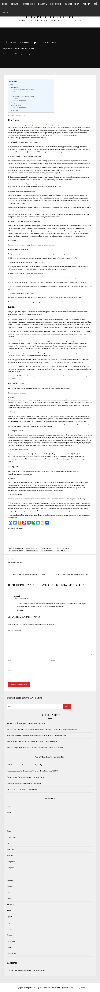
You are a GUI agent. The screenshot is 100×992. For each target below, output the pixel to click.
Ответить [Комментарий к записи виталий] (20, 610)
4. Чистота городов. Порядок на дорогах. (24, 96)
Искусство (10, 874)
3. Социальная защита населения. (22, 94)
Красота (42, 4)
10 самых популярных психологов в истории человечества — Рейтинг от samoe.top (35, 747)
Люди (5, 4)
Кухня (9, 892)
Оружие (9, 917)
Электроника (72, 4)
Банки (9, 813)
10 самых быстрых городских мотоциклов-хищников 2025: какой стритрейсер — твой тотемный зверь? (42, 729)
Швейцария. (14, 87)
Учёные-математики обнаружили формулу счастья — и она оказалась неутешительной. (37, 735)
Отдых (5, 12)
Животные (10, 849)
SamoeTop (31, 48)
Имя (10, 661)
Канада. (13, 103)
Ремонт (9, 935)
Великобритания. (16, 105)
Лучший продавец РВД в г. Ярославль (34, 765)
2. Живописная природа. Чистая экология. (24, 91)
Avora (82, 988)
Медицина (10, 904)
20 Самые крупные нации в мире (30, 783)
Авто (8, 806)
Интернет (10, 868)
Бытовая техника (12, 819)
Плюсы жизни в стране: (19, 100)
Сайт (10, 671)
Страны (19, 563)
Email (54, 661)
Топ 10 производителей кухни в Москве (31, 777)
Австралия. (14, 110)
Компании (56, 4)
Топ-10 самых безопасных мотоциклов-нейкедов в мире (26, 723)
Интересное (28, 4)
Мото (9, 910)
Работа (9, 929)
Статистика (11, 941)
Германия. (16, 98)
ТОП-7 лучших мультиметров (27, 789)
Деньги (15, 4)
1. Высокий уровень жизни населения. (23, 89)
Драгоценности (12, 837)
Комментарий (15, 630)
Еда (8, 843)
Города (86, 4)
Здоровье (10, 855)
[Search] (96, 3)
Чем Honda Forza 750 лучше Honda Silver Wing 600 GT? (39, 771)
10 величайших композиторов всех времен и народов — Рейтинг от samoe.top (33, 741)
